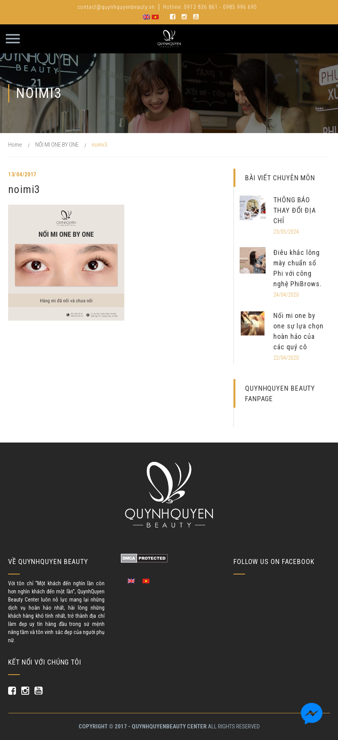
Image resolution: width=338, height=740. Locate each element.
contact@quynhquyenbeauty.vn (116, 7)
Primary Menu (13, 38)
